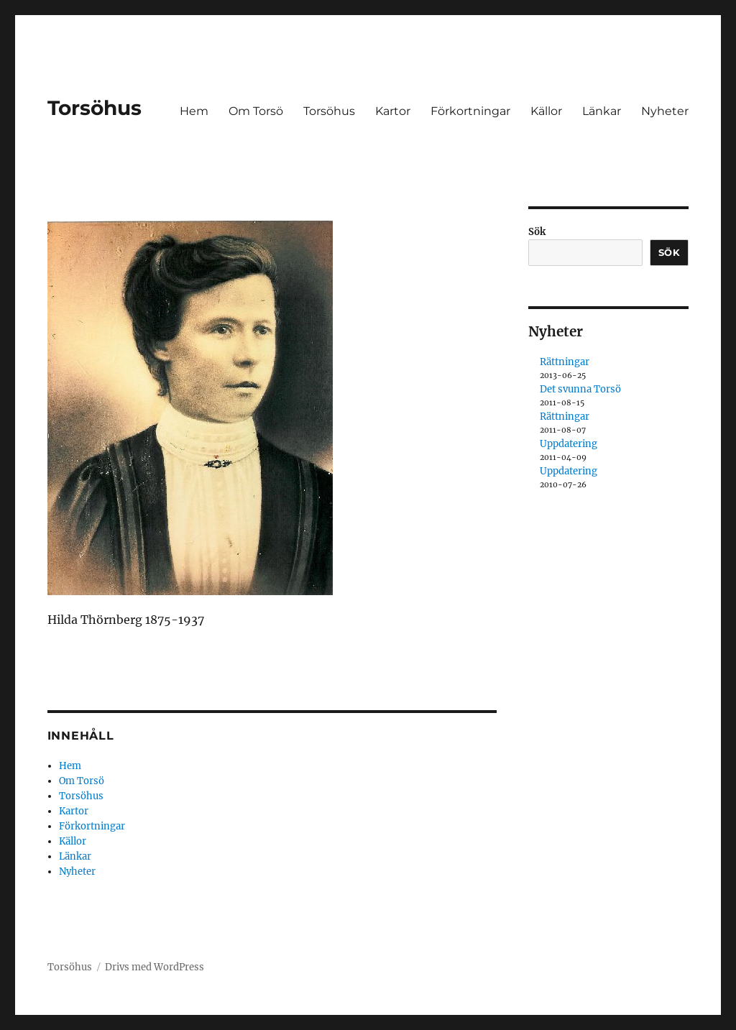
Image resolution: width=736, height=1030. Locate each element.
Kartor (392, 111)
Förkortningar (470, 111)
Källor (546, 111)
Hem (194, 111)
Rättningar (564, 362)
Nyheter (665, 111)
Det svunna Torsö (580, 389)
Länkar (601, 111)
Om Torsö (256, 111)
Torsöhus (94, 108)
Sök (537, 232)
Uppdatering (568, 444)
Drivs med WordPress (154, 967)
